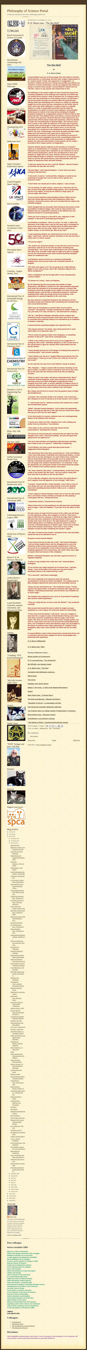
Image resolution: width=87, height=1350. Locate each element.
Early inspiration (15, 1115)
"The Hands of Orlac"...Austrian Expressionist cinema (17, 983)
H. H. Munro (35, 728)
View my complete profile (14, 1235)
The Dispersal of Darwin (20, 1328)
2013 (10, 834)
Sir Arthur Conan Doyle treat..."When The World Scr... (17, 902)
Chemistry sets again (16, 1020)
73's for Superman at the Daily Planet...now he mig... (17, 892)
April (12, 1185)
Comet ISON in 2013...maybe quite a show (17, 1082)
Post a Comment (34, 736)
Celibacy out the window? (18, 1136)
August (13, 1176)
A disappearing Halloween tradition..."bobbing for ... (18, 937)
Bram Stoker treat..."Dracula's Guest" (16, 998)
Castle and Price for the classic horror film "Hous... (17, 886)
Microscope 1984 (15, 1074)
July (12, 1178)
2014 (10, 832)
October (13, 843)
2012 (10, 836)
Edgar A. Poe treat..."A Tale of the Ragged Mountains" (17, 1066)
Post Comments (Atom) (43, 745)
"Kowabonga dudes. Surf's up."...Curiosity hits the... (18, 1092)
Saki (50, 728)
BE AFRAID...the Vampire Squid (39, 664)
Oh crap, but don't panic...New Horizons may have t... (17, 1012)
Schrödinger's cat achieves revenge (41, 718)
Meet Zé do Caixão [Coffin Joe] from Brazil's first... (18, 918)
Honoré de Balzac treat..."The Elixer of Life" (17, 930)
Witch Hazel (14, 1109)
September (14, 1173)
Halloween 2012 (15, 845)
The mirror (13, 1107)
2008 (10, 1200)
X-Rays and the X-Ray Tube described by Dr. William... (17, 1055)
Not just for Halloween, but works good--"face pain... (17, 942)
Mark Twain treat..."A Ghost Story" (40, 695)
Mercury (13, 1216)
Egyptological (16, 1322)
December (14, 838)
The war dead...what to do (18, 1118)
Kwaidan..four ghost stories (38, 684)
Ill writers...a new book (17, 1029)
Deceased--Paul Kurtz (16, 922)
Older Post (76, 740)
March (13, 1187)
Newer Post (31, 740)
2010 (10, 1196)
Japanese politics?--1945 (17, 1008)
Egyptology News (17, 1324)
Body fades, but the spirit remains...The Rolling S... (17, 973)
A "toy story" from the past (18, 1027)
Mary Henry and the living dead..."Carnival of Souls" (18, 912)
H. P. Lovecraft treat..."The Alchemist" (42, 660)
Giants (12, 1052)
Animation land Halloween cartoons (41, 672)
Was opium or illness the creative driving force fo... (17, 1169)
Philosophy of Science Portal (27, 11)
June (12, 1180)
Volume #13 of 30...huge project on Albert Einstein (17, 1121)
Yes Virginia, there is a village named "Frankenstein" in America (52, 711)
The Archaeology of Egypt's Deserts (23, 1326)
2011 (10, 1193)
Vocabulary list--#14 (16, 1130)
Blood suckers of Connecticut (39, 656)
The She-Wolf (56, 728)
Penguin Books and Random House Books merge (18, 857)
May (12, 1182)
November (14, 841)
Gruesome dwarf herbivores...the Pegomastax (16, 1102)
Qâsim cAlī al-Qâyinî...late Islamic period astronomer (18, 1037)
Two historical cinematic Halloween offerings (44, 707)
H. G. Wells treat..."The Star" (38, 668)
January (13, 1191)
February (13, 1189)
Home (54, 740)
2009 (10, 1198)
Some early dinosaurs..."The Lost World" (17, 863)
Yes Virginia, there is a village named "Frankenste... (17, 1004)
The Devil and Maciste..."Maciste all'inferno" (17, 1043)
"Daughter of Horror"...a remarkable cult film (44, 703)
